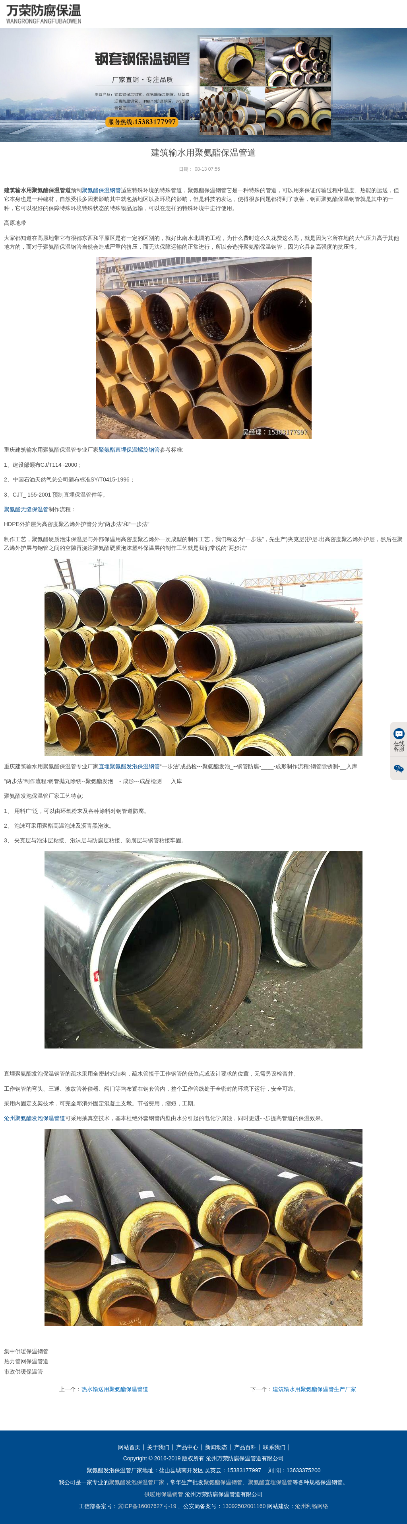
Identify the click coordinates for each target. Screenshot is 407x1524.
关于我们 (158, 1447)
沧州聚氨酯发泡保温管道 (34, 1118)
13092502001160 (244, 1506)
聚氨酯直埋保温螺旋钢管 (129, 449)
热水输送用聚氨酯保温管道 (114, 1389)
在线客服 (399, 740)
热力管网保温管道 (26, 1361)
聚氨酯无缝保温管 (26, 509)
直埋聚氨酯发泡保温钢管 (129, 766)
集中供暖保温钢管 (26, 1351)
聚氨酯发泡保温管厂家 (137, 1482)
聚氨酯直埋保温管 (270, 1482)
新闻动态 (216, 1447)
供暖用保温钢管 (163, 1494)
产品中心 (187, 1447)
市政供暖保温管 (23, 1371)
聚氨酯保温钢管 (101, 190)
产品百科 (245, 1447)
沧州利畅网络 (311, 1506)
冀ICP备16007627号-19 (147, 1506)
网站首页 (129, 1447)
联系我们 (274, 1447)
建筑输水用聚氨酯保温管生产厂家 (314, 1389)
